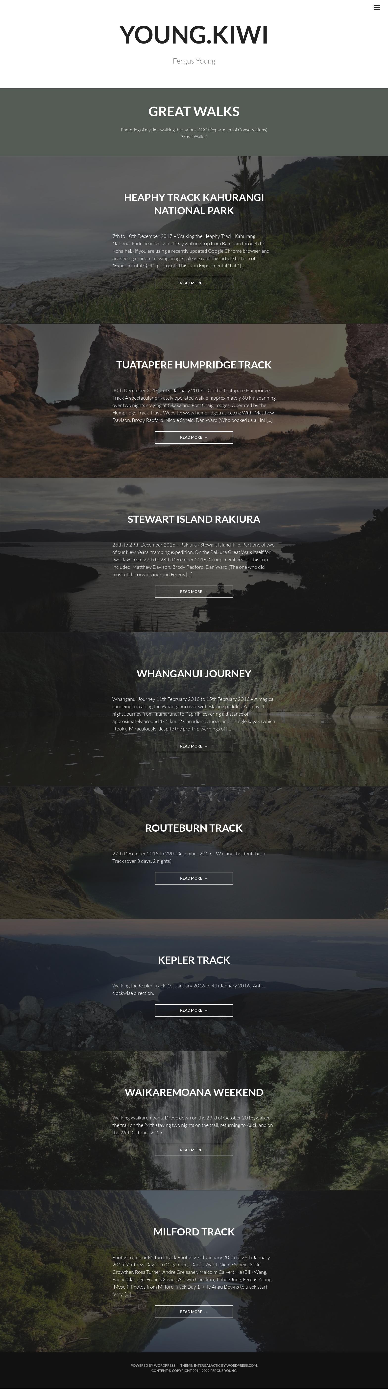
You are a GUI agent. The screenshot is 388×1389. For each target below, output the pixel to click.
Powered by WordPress (153, 1366)
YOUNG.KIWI (194, 34)
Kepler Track (194, 960)
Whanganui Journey (194, 673)
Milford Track (194, 1232)
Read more (203, 284)
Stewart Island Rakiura (194, 519)
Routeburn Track (194, 827)
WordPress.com (241, 1366)
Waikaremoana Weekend (194, 1092)
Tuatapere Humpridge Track (194, 364)
